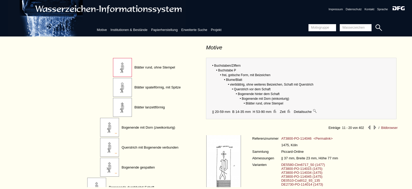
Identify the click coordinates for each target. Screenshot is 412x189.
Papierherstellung (164, 30)
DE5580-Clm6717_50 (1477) (303, 165)
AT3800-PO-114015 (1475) (301, 169)
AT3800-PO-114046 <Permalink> (307, 138)
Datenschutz (354, 9)
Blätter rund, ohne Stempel (155, 67)
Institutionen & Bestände (128, 30)
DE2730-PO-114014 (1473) (302, 184)
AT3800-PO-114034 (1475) (301, 173)
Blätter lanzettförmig (150, 107)
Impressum (335, 9)
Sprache (382, 9)
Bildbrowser (389, 128)
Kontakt (369, 9)
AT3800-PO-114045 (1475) (301, 176)
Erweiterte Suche (194, 30)
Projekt (216, 30)
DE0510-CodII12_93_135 (300, 180)
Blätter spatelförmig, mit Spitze (158, 87)
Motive (102, 30)
